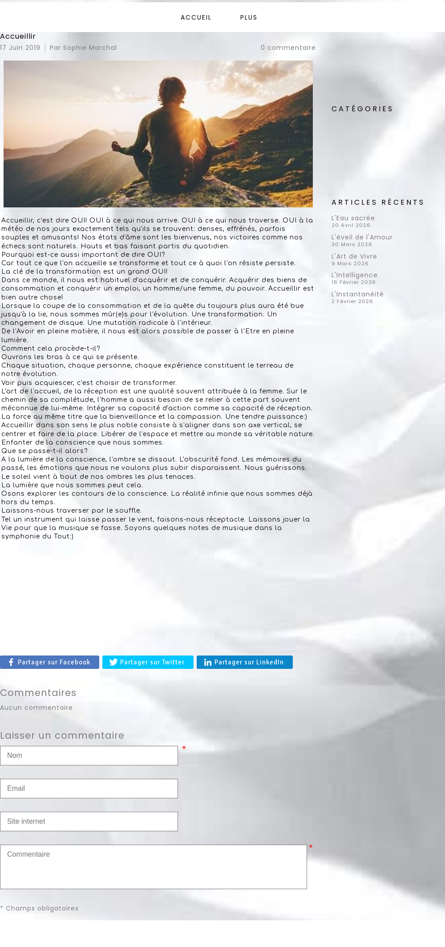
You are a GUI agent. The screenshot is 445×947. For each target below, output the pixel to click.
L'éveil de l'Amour (362, 237)
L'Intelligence (355, 275)
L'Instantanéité (358, 294)
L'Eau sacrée (353, 218)
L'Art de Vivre (354, 256)
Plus (249, 17)
